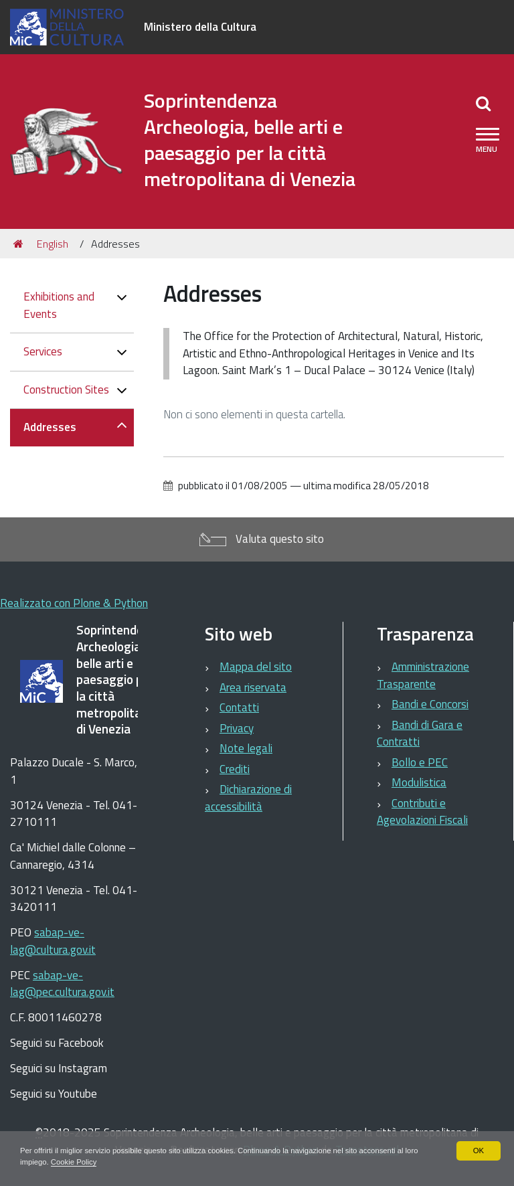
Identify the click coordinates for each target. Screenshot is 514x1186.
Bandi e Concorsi (430, 704)
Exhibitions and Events (58, 305)
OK (478, 1150)
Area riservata (253, 687)
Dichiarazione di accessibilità (248, 797)
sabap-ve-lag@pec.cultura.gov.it (62, 983)
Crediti (235, 769)
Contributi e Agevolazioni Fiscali (422, 811)
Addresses (49, 427)
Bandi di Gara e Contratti (419, 733)
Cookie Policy (101, 1162)
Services (42, 351)
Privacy (237, 728)
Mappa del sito (256, 666)
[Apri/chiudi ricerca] (483, 103)
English (52, 244)
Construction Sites (66, 389)
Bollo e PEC (420, 762)
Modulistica (419, 782)
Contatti (239, 707)
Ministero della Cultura (200, 26)
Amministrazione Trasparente (423, 675)
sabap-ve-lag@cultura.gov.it (53, 941)
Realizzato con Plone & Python (74, 603)
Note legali (246, 748)
